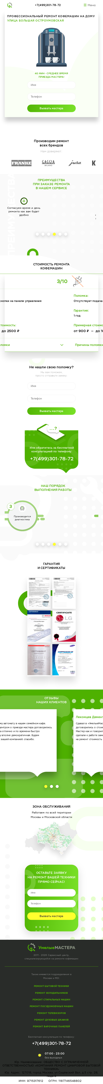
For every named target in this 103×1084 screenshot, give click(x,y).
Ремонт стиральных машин (51, 999)
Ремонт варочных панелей (51, 1026)
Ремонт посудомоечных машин (51, 1006)
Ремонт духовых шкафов (51, 1019)
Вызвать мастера (51, 108)
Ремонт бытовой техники (51, 986)
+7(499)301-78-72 (48, 5)
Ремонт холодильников (51, 993)
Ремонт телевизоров (51, 1013)
